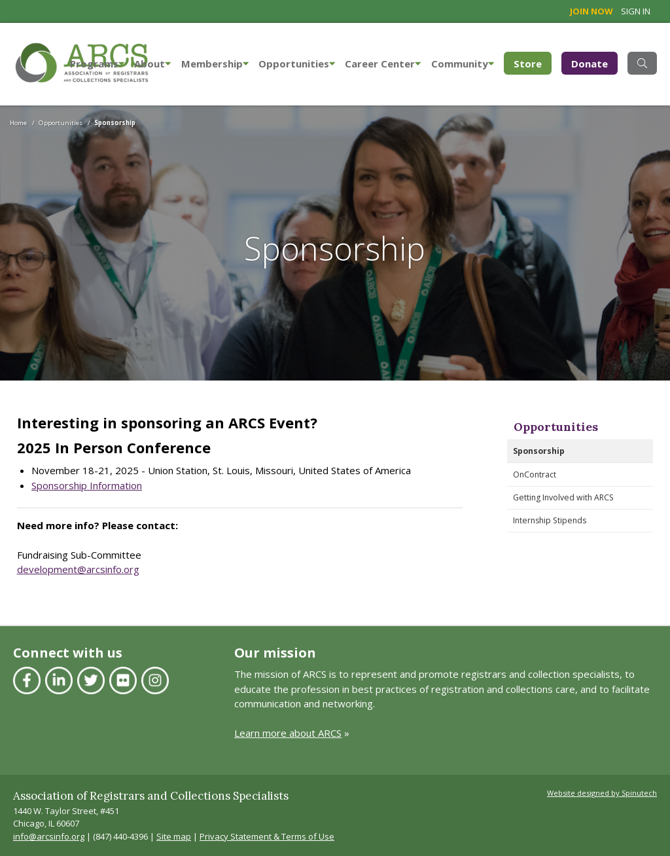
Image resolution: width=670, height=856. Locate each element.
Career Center (383, 63)
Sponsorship (539, 450)
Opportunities (296, 63)
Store (533, 62)
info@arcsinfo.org (48, 836)
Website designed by (602, 793)
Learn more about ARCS (288, 732)
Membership (215, 63)
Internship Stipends (549, 520)
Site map (173, 836)
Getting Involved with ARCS (563, 497)
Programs (97, 63)
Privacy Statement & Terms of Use (267, 836)
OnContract (534, 474)
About (152, 63)
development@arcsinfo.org (78, 569)
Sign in (635, 11)
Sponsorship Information (86, 485)
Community (462, 63)
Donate (589, 63)
